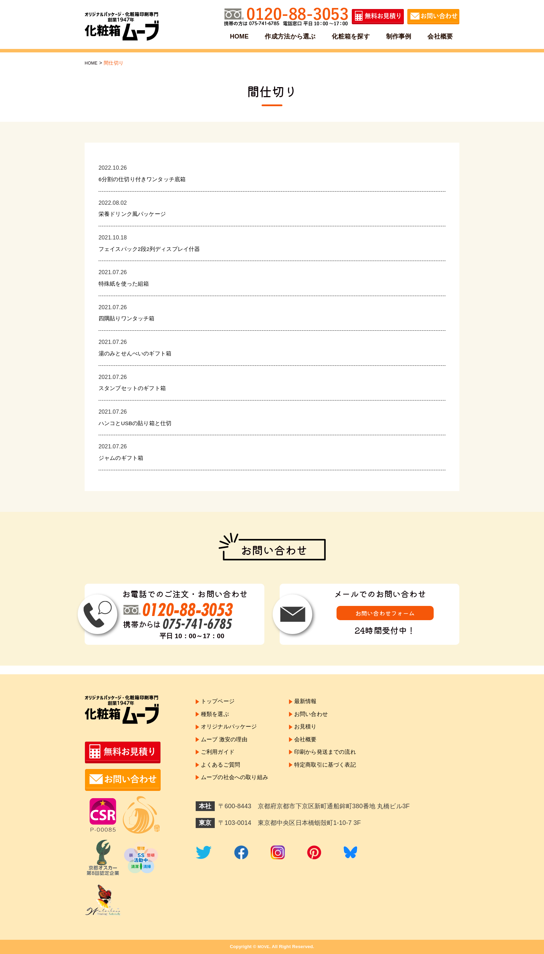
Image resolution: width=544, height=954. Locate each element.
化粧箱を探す (351, 36)
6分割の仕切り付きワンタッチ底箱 (148, 179)
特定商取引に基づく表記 (337, 777)
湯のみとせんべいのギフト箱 (139, 353)
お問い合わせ (321, 717)
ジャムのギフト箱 (124, 457)
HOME (240, 36)
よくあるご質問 (223, 777)
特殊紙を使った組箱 (127, 283)
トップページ (220, 702)
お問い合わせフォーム (385, 614)
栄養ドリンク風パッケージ (136, 213)
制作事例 (398, 36)
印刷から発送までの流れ (337, 762)
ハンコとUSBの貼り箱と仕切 (140, 423)
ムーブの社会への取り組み (239, 792)
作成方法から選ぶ (291, 36)
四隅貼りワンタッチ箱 (130, 318)
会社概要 (439, 36)
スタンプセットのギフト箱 (136, 388)
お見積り (315, 732)
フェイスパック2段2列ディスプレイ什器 (156, 248)
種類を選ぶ (216, 717)
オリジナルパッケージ (232, 732)
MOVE (263, 946)
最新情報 (315, 702)
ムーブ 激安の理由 (227, 747)
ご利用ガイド (220, 762)
